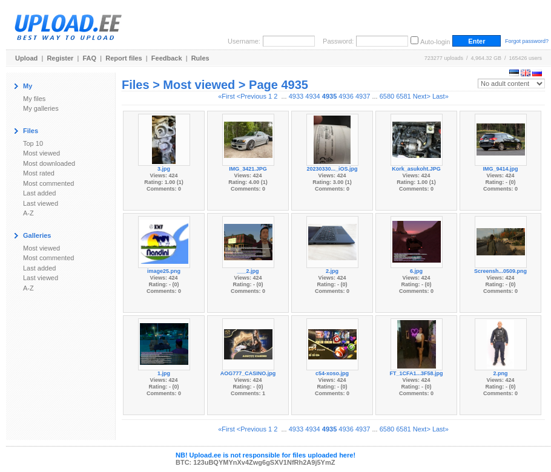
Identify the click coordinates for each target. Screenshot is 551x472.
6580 (387, 96)
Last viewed (40, 203)
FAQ (90, 58)
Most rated (38, 173)
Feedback (166, 58)
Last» (440, 96)
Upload (26, 58)
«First (226, 96)
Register (60, 58)
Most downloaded (49, 163)
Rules (200, 58)
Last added (39, 193)
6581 (403, 96)
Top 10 (33, 143)
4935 (329, 96)
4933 (296, 96)
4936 (345, 96)
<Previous (251, 96)
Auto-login (435, 41)
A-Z (28, 213)
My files (34, 98)
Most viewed (41, 153)
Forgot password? (527, 41)
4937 (362, 96)
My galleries (41, 108)
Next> (422, 96)
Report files (123, 58)
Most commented (48, 183)
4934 (312, 96)
